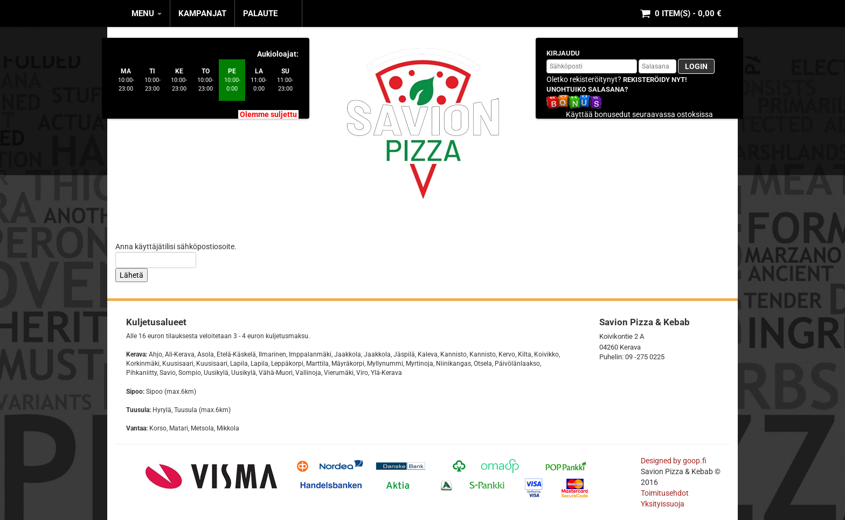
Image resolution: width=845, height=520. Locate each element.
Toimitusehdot (665, 493)
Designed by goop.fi (674, 460)
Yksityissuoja (662, 504)
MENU (146, 13)
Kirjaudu (563, 53)
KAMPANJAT (202, 13)
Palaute (260, 13)
